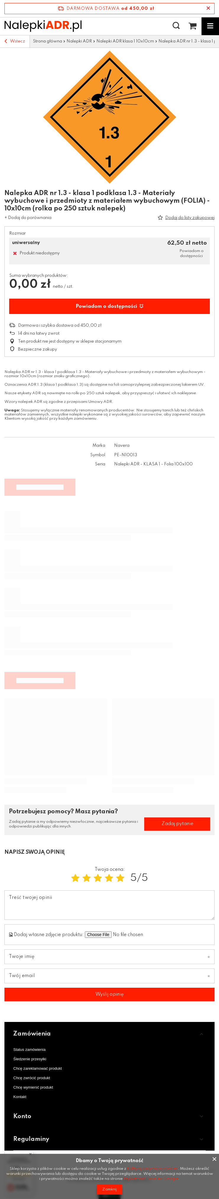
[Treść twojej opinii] (109, 905)
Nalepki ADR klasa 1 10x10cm (125, 41)
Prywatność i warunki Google (151, 1179)
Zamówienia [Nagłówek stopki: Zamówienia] (32, 1034)
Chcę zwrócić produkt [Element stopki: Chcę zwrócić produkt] (31, 1078)
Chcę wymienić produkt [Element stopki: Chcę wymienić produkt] (33, 1087)
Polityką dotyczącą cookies (152, 1169)
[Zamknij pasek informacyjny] (208, 8)
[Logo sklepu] (43, 26)
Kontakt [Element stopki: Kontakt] (19, 1097)
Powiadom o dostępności (109, 306)
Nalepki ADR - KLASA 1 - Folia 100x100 (153, 464)
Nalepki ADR (79, 41)
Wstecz (14, 41)
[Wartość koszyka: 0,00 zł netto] (192, 26)
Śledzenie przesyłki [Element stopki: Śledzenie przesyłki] (29, 1059)
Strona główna (47, 41)
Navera (121, 446)
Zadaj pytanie (177, 824)
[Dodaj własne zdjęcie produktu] (140, 934)
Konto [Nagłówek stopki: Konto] (22, 1117)
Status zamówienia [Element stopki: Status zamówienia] (29, 1049)
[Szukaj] (176, 26)
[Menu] (210, 26)
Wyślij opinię (109, 994)
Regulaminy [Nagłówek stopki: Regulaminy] (31, 1139)
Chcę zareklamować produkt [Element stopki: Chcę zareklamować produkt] (37, 1068)
